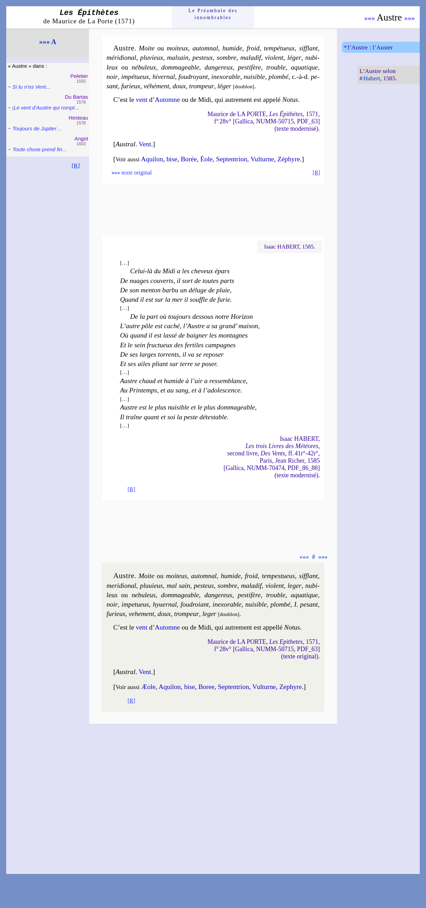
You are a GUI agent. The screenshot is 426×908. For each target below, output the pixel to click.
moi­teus (176, 575)
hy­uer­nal (165, 604)
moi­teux (177, 48)
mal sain (178, 585)
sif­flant (308, 48)
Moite (146, 48)
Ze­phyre (290, 686)
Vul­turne (262, 159)
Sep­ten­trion (231, 159)
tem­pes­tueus (278, 575)
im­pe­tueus (135, 604)
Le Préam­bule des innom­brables (213, 14)
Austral (125, 144)
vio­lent (274, 57)
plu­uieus (151, 585)
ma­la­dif (250, 57)
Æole (148, 686)
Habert (371, 78)
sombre (226, 57)
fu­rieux (130, 86)
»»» (409, 18)
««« (369, 18)
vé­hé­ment (156, 86)
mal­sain (177, 57)
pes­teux (202, 57)
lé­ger (294, 57)
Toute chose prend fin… (40, 149)
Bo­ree (206, 686)
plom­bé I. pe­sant (294, 604)
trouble (276, 67)
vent (141, 99)
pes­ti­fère (249, 67)
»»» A (47, 42)
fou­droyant (193, 76)
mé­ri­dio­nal (121, 57)
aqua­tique (304, 67)
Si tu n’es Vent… (32, 87)
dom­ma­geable (180, 67)
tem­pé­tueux (279, 48)
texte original (132, 172)
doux (179, 86)
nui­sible (254, 76)
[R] (76, 165)
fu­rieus (115, 613)
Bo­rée (189, 159)
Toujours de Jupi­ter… (37, 128)
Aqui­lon (152, 159)
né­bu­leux (144, 67)
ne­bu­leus (143, 595)
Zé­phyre (289, 159)
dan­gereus (218, 595)
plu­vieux (151, 57)
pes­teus (204, 585)
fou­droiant (194, 604)
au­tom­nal (205, 48)
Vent (145, 144)
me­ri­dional (121, 585)
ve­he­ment (141, 613)
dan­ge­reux (218, 67)
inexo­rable (225, 76)
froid (253, 48)
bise (172, 159)
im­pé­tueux (135, 76)
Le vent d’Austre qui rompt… (47, 108)
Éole (206, 159)
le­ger (295, 585)
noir (112, 76)
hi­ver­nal (163, 76)
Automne (167, 99)
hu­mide (232, 48)
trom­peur (201, 86)
